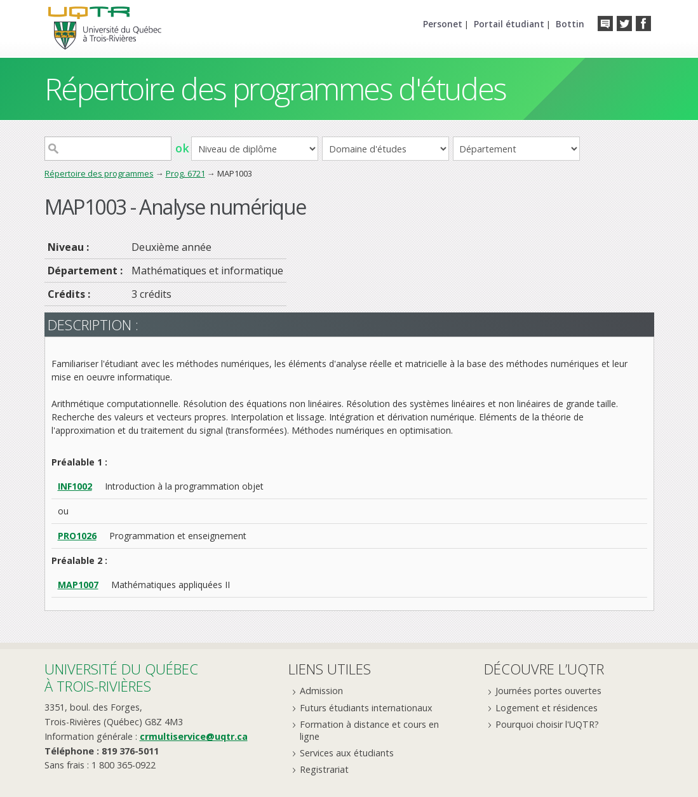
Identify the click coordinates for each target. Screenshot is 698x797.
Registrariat (324, 769)
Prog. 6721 (185, 173)
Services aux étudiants (347, 753)
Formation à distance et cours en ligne (369, 730)
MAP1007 (78, 585)
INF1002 (75, 486)
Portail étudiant (509, 24)
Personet (442, 24)
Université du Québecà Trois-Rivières (121, 677)
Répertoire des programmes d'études (275, 88)
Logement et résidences (546, 708)
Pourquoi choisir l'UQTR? (547, 724)
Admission (321, 691)
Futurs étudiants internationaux (366, 708)
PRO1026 (77, 536)
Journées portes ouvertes (548, 691)
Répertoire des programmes (99, 173)
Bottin (570, 24)
